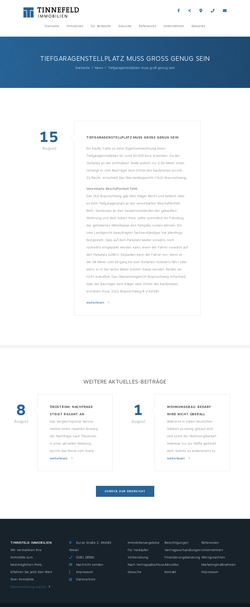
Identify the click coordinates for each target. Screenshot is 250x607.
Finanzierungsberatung (182, 557)
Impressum (84, 572)
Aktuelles (198, 26)
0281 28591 (85, 557)
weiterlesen (95, 302)
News (99, 67)
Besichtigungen (176, 542)
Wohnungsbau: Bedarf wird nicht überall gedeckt (189, 411)
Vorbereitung (138, 557)
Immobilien (74, 26)
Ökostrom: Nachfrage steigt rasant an (71, 411)
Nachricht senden (89, 564)
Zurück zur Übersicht (125, 491)
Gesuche (125, 26)
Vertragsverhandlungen (183, 550)
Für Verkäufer (101, 26)
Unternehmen (174, 26)
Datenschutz (85, 579)
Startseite (51, 26)
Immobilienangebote (143, 542)
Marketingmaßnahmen (218, 564)
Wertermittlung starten (28, 587)
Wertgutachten (213, 557)
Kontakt (170, 572)
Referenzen (147, 26)
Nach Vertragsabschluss (146, 564)
